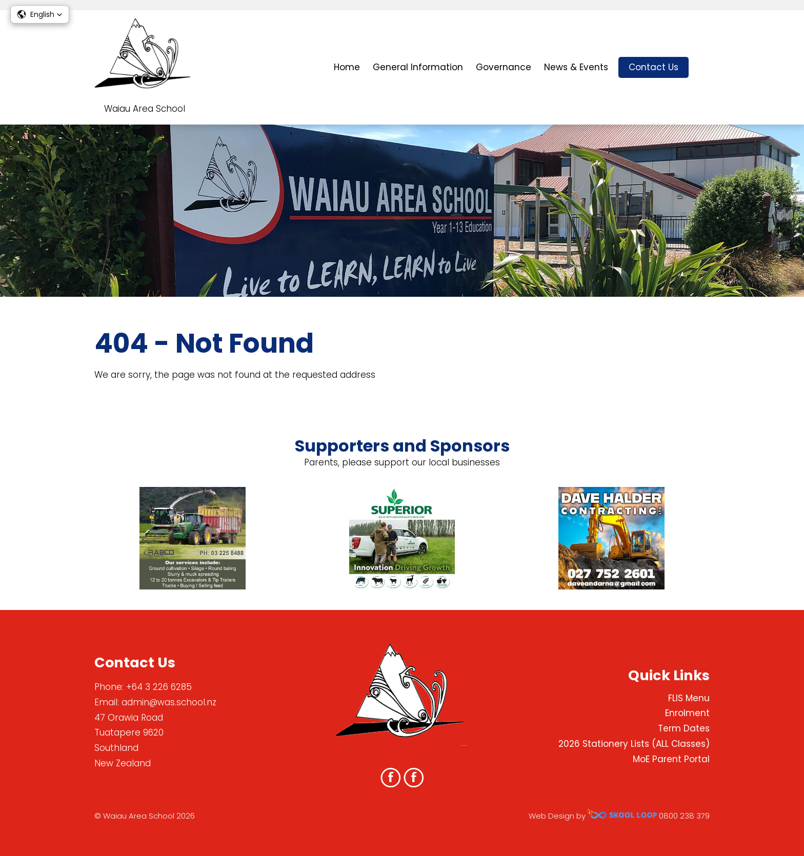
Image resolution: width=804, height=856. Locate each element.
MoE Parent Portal (671, 759)
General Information (418, 67)
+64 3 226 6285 (159, 687)
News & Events (576, 67)
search (704, 67)
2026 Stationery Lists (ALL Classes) (634, 744)
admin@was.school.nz (169, 702)
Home (347, 67)
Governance (503, 67)
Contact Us (653, 67)
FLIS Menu (689, 698)
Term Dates (684, 728)
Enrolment (687, 713)
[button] (40, 14)
